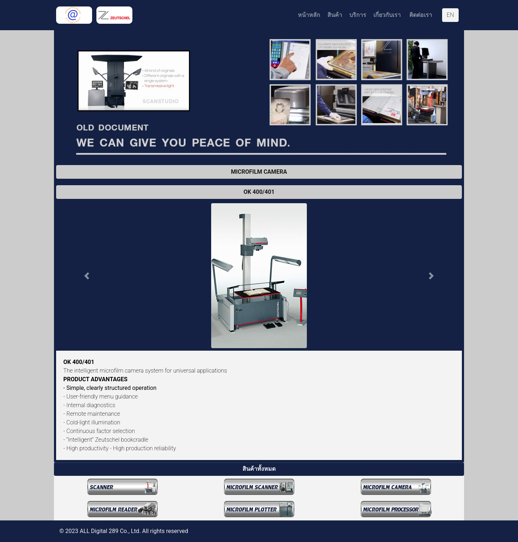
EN (450, 15)
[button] (86, 276)
